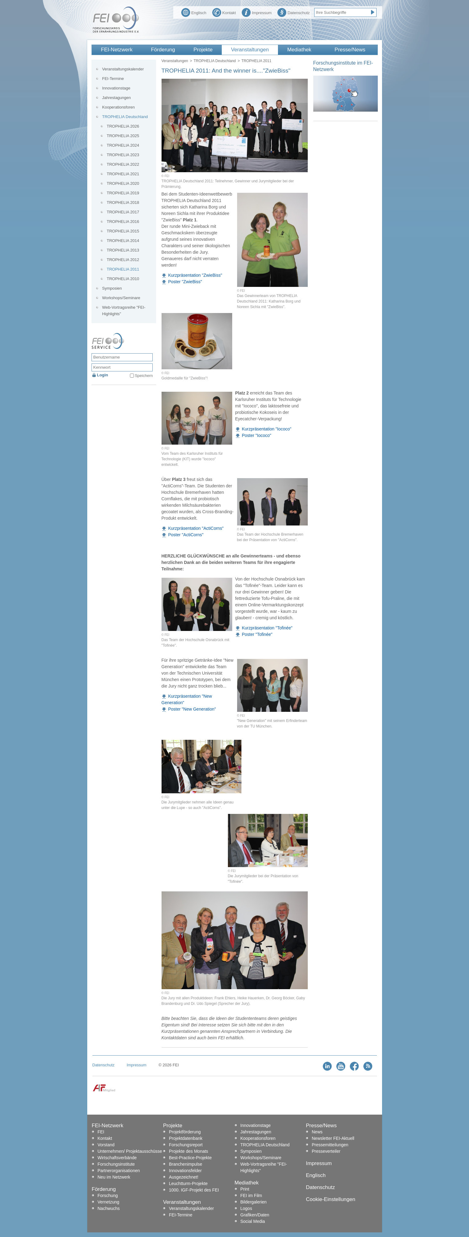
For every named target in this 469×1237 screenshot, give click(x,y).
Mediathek (299, 50)
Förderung (163, 50)
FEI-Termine (113, 78)
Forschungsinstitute (116, 1164)
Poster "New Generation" (192, 709)
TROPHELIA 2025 (123, 135)
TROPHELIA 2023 (123, 155)
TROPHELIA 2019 (123, 193)
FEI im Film (251, 1195)
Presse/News (349, 50)
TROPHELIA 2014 (123, 240)
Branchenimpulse (185, 1164)
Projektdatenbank (185, 1138)
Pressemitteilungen (330, 1144)
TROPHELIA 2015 (123, 231)
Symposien (112, 288)
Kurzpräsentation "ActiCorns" (196, 528)
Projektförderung (185, 1131)
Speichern (144, 375)
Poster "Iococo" (257, 435)
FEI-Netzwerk (117, 50)
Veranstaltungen (250, 50)
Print (244, 1189)
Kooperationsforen (118, 107)
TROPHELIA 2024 (123, 145)
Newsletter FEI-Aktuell (333, 1138)
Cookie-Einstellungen (330, 1199)
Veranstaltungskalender (123, 69)
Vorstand (106, 1144)
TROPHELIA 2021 (123, 174)
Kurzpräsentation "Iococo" (266, 428)
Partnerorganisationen (119, 1170)
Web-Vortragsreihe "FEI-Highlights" (124, 310)
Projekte (203, 50)
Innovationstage (116, 88)
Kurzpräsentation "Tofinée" (267, 627)
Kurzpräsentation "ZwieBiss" (195, 275)
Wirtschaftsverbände (117, 1157)
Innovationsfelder (185, 1170)
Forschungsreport (186, 1144)
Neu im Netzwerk (114, 1177)
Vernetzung (108, 1201)
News (317, 1131)
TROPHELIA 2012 (123, 259)
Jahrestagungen (116, 97)
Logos (246, 1208)
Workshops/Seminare (121, 297)
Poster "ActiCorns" (186, 534)
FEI (101, 1131)
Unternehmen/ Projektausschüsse (130, 1151)
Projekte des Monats (188, 1151)
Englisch (193, 12)
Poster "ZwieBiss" (185, 281)
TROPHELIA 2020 (123, 183)
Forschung (108, 1195)
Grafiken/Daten (254, 1214)
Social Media (252, 1221)
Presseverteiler (326, 1151)
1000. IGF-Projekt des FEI (194, 1189)
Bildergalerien (253, 1201)
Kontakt (224, 12)
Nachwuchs (109, 1208)
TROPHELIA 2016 (123, 221)
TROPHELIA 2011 (123, 269)
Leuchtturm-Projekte (188, 1183)
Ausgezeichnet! (183, 1177)
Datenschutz (293, 12)
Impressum (257, 12)
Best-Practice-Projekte (190, 1157)
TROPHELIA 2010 (123, 278)
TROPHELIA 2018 (123, 202)
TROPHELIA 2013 (123, 250)
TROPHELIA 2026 (123, 126)
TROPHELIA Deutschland (214, 61)
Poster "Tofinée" (257, 634)
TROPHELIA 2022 (123, 164)
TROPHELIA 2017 (123, 212)
